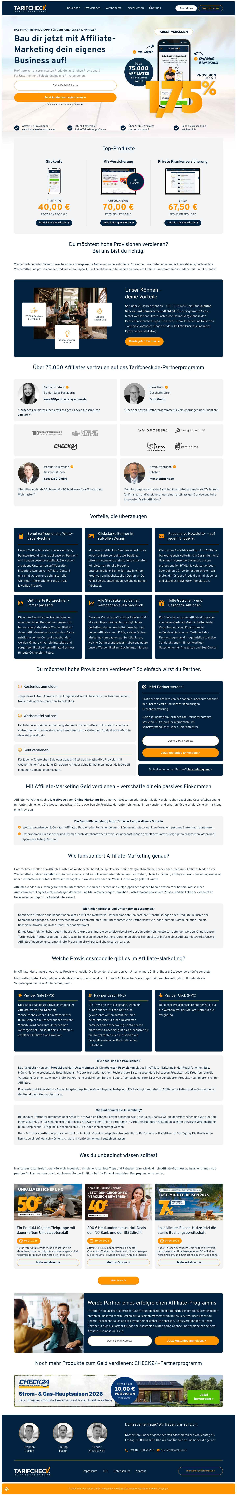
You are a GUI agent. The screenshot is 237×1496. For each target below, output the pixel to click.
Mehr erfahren (48, 1263)
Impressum (90, 1471)
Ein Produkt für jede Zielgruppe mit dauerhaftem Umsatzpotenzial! (46, 1230)
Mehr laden (118, 1280)
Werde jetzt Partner (144, 341)
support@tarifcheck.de (172, 1450)
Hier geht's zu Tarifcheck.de (200, 1471)
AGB (105, 1471)
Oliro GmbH (158, 399)
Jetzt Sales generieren (54, 222)
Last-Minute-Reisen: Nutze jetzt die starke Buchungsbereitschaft (187, 1230)
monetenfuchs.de (162, 479)
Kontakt (140, 1471)
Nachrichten (136, 8)
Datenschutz (122, 1471)
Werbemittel (114, 8)
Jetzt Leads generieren (183, 222)
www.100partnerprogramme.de (65, 399)
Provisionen (93, 8)
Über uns (155, 8)
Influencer (73, 8)
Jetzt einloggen (199, 770)
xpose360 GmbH (55, 479)
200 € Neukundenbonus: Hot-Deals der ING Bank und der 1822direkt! (116, 1230)
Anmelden (186, 8)
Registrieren (210, 8)
